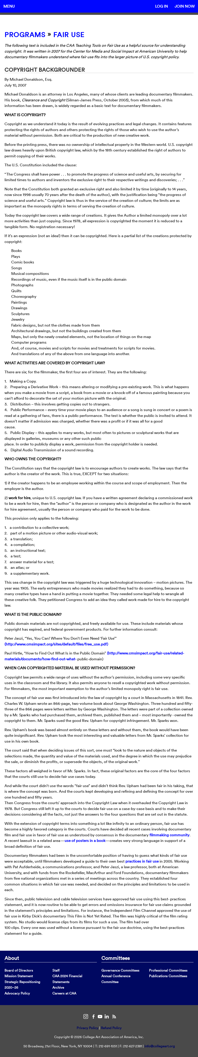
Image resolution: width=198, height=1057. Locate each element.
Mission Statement (18, 976)
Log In (161, 6)
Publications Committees (168, 976)
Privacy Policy (87, 1028)
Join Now (185, 6)
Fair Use (69, 35)
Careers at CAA (64, 993)
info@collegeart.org (160, 1046)
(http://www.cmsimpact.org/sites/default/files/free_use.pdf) (56, 644)
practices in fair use (142, 861)
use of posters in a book (85, 840)
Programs (24, 35)
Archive (58, 987)
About (11, 958)
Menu (9, 6)
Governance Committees (120, 970)
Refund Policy (111, 1028)
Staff (56, 970)
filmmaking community (169, 834)
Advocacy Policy (17, 993)
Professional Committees (168, 970)
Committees (115, 958)
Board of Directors (18, 970)
